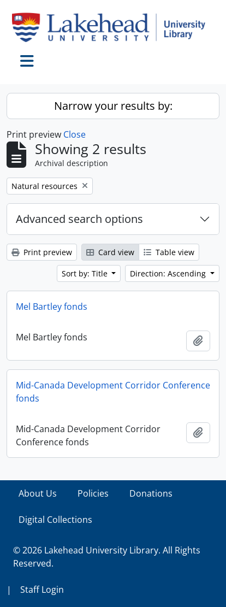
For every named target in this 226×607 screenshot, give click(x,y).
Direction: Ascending (169, 273)
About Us (38, 493)
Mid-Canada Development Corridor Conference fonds (113, 391)
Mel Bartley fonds (51, 306)
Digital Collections (55, 520)
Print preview (41, 252)
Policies (93, 493)
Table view (169, 252)
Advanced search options (79, 218)
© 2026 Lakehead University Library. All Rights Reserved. (106, 556)
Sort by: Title (86, 273)
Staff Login (42, 590)
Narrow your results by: (113, 105)
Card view (110, 252)
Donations (151, 493)
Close (74, 134)
